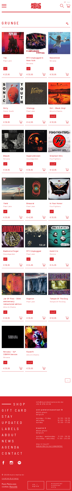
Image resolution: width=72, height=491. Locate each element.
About (9, 435)
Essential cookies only (57, 485)
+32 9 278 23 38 (43, 404)
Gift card (14, 410)
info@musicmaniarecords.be (49, 402)
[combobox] (56, 23)
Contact (12, 453)
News (8, 441)
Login (68, 2)
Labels (11, 428)
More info (13, 486)
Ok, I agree (35, 485)
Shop (19, 404)
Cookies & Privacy (10, 478)
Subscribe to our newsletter (49, 446)
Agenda (11, 447)
